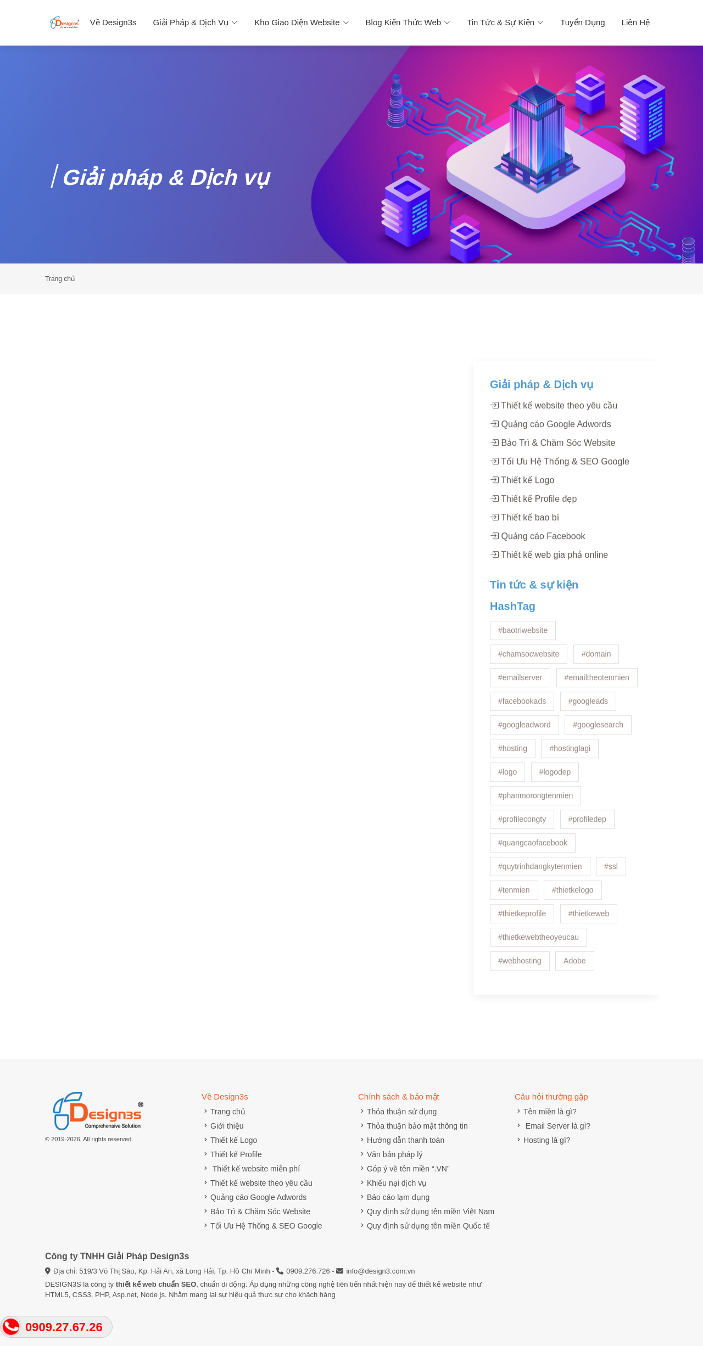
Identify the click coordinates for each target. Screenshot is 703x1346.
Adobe (574, 995)
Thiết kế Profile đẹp (533, 534)
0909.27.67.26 (64, 1327)
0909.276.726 (308, 1271)
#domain (596, 689)
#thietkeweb (589, 948)
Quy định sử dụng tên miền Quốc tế (424, 1225)
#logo (507, 807)
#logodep (555, 807)
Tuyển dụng (582, 22)
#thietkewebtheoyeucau (538, 972)
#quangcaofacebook (532, 877)
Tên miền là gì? (546, 1111)
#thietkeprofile (522, 948)
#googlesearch (598, 759)
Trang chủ (224, 1111)
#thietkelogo (573, 925)
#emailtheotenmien (597, 712)
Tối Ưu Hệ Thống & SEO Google (559, 496)
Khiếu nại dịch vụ (392, 1183)
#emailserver (520, 712)
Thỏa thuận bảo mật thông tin (413, 1125)
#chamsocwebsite (528, 689)
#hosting (512, 783)
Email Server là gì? (552, 1125)
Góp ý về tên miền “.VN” (404, 1168)
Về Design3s (113, 22)
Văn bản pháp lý (390, 1154)
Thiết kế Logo (522, 515)
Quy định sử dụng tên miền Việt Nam (426, 1211)
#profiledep (587, 854)
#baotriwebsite (523, 665)
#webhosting (520, 995)
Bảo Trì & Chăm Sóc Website (552, 478)
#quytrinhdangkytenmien (540, 901)
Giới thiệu (223, 1125)
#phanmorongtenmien (535, 830)
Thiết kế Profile (232, 1154)
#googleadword (524, 759)
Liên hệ (636, 22)
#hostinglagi (569, 783)
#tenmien (514, 925)
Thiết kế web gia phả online (549, 590)
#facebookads (522, 736)
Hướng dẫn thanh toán (401, 1140)
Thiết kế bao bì (524, 552)
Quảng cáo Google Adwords (550, 459)
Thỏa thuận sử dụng (397, 1111)
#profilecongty (522, 854)
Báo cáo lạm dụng (393, 1197)
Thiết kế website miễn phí (251, 1168)
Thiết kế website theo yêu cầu (553, 440)
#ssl (611, 901)
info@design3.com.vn (380, 1271)
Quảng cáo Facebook (537, 571)
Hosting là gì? (543, 1140)
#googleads (588, 736)
